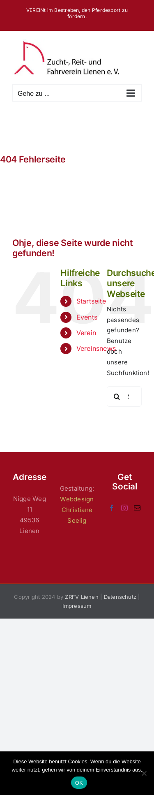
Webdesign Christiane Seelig (77, 509)
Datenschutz (120, 596)
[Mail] (137, 508)
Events (86, 317)
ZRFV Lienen (81, 596)
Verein (86, 333)
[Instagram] (124, 508)
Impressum (76, 606)
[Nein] (144, 773)
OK (79, 783)
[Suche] (117, 396)
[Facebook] (111, 508)
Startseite (91, 301)
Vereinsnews (96, 348)
